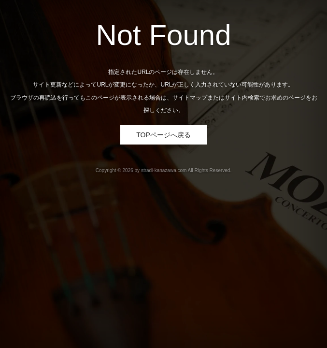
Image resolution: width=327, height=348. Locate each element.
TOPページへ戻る (163, 135)
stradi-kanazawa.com (163, 170)
